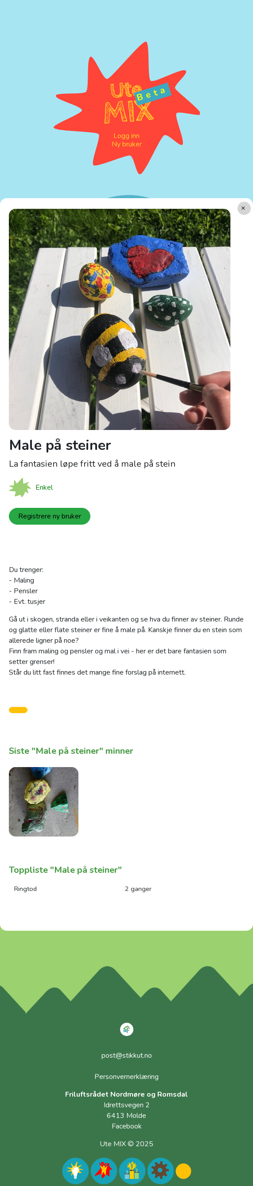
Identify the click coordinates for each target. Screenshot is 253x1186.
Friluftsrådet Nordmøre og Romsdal (126, 1094)
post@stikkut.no (126, 1055)
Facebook (127, 1126)
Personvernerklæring (126, 1077)
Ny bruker (127, 144)
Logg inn (126, 136)
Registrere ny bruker (49, 516)
